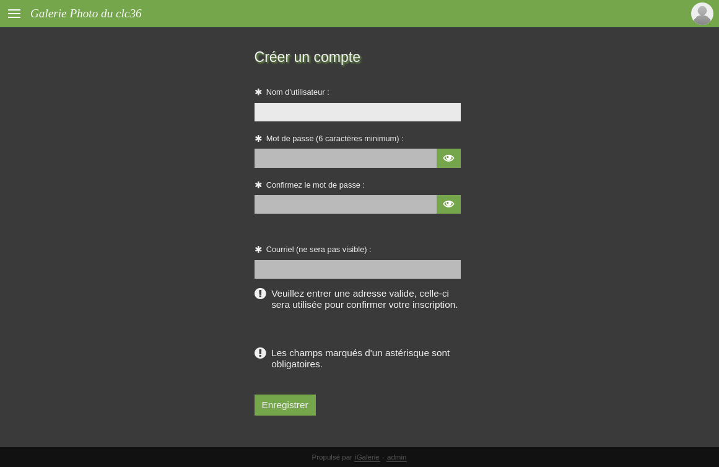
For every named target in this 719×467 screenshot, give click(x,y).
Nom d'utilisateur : (297, 92)
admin (396, 457)
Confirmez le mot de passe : (315, 185)
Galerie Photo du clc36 (86, 13)
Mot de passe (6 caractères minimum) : (335, 138)
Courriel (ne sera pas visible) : (319, 249)
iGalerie (367, 457)
